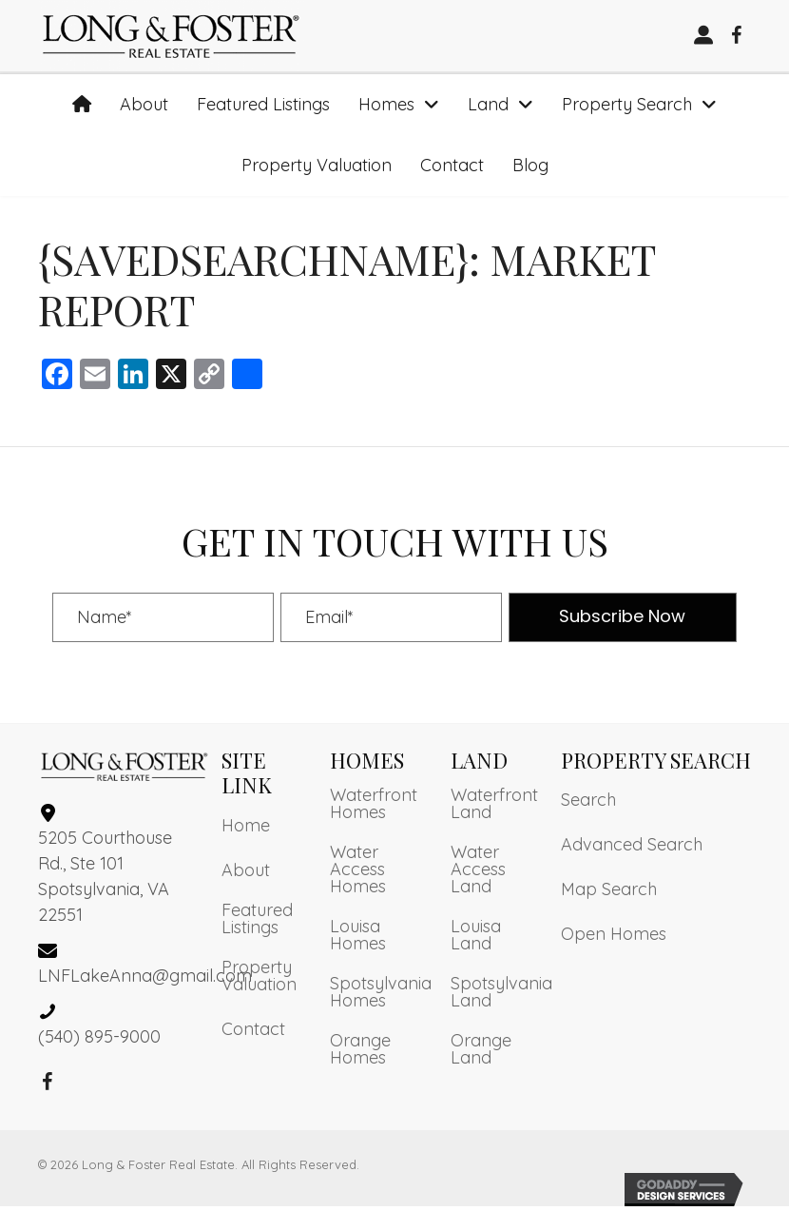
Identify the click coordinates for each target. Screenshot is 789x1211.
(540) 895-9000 (99, 1040)
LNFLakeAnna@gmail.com (145, 979)
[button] (736, 38)
